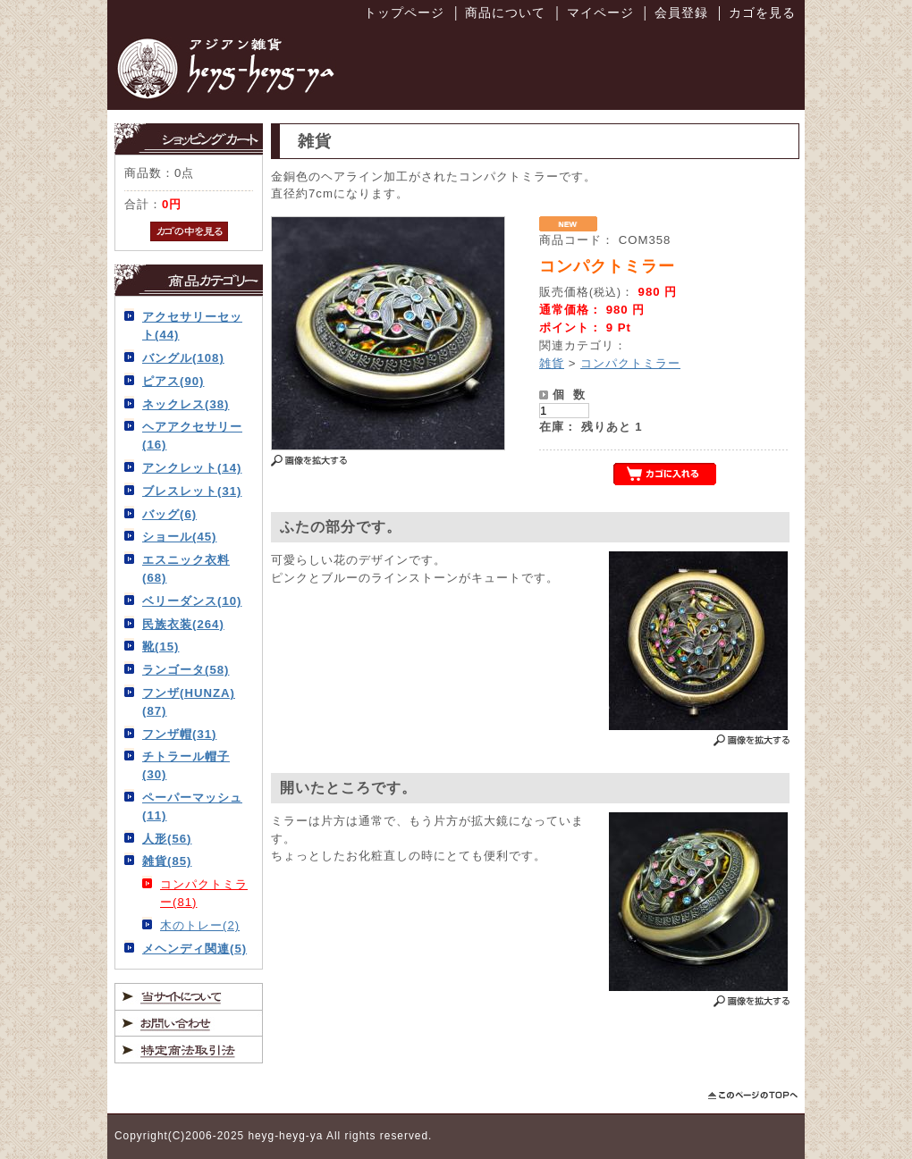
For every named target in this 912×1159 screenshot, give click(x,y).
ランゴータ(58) (185, 669)
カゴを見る (762, 12)
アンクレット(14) (191, 468)
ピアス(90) (173, 381)
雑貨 (551, 363)
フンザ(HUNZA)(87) (188, 702)
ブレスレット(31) (191, 491)
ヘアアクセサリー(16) (192, 435)
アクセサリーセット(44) (192, 325)
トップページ (404, 12)
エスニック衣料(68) (186, 568)
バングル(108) (183, 358)
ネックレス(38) (185, 404)
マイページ (600, 12)
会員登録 (681, 12)
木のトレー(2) (200, 925)
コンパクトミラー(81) (204, 893)
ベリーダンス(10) (191, 601)
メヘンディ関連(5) (194, 948)
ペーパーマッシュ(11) (192, 806)
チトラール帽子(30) (186, 765)
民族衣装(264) (183, 624)
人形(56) (166, 838)
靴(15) (160, 646)
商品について (505, 12)
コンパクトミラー (630, 363)
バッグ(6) (169, 514)
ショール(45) (179, 536)
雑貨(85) (166, 861)
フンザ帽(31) (179, 734)
